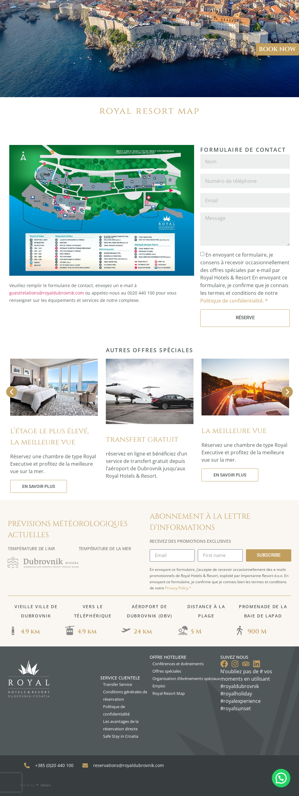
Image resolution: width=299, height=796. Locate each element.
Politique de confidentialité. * (234, 300)
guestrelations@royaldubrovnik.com (46, 293)
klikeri (46, 785)
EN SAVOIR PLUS (38, 486)
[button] (281, 778)
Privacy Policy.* (178, 588)
